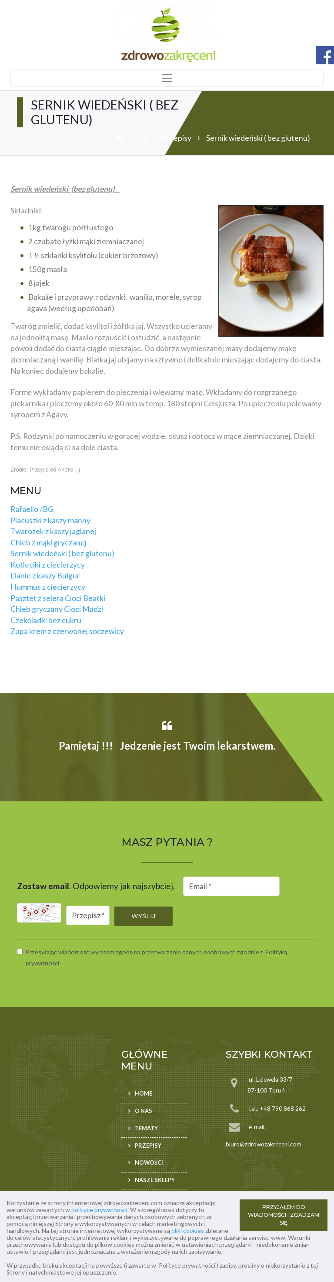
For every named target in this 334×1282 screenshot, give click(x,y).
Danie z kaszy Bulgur (45, 575)
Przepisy (176, 138)
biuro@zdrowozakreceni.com (263, 1144)
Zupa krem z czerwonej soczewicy (67, 631)
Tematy (146, 1128)
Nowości (149, 1162)
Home (137, 138)
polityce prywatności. (100, 1209)
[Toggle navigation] (167, 78)
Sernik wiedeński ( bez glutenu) (62, 553)
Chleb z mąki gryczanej (48, 542)
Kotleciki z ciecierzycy (47, 564)
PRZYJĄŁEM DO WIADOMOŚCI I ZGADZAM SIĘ (283, 1215)
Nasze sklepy (155, 1179)
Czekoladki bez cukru (45, 620)
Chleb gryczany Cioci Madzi (56, 609)
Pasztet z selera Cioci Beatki (57, 598)
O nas (143, 1110)
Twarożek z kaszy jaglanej (53, 531)
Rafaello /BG (31, 509)
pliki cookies (187, 1230)
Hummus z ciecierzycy (47, 586)
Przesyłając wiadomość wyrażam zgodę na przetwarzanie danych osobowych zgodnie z (156, 957)
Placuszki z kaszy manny (50, 520)
